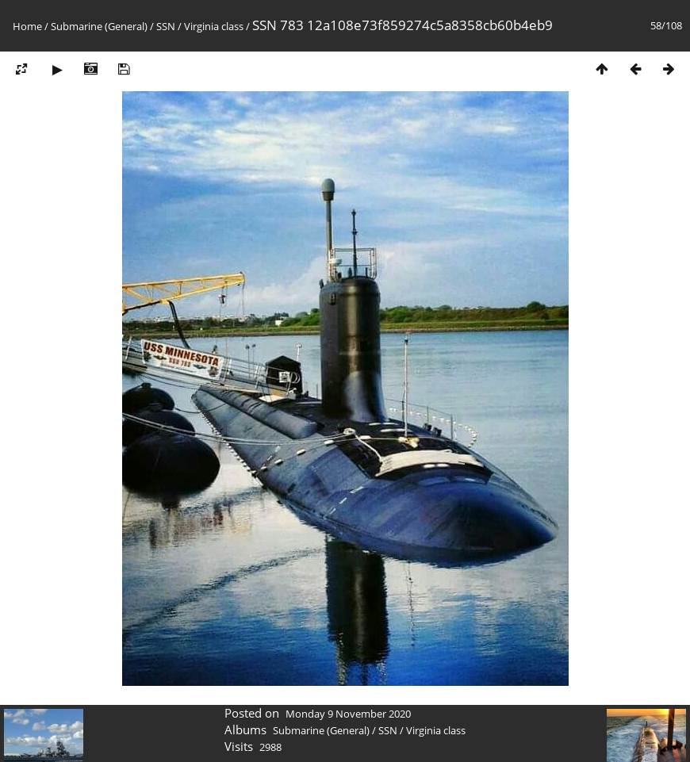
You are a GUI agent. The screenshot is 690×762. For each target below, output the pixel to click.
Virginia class (213, 26)
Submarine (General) (99, 26)
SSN (165, 26)
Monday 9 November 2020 (348, 713)
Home (27, 26)
